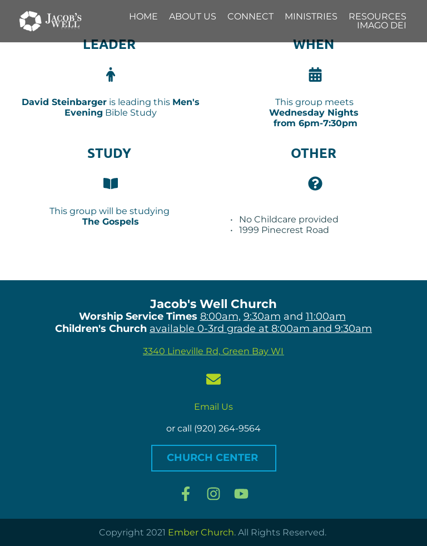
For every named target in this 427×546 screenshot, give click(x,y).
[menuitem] (143, 16)
